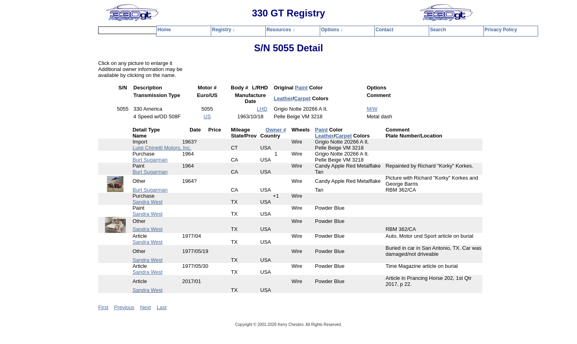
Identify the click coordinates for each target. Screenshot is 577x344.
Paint (301, 88)
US (207, 116)
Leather (283, 98)
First (103, 307)
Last (162, 307)
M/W (372, 109)
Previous (124, 307)
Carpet (302, 98)
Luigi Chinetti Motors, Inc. (162, 148)
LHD (262, 109)
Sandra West (148, 202)
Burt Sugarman (150, 160)
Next (145, 307)
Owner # (276, 130)
